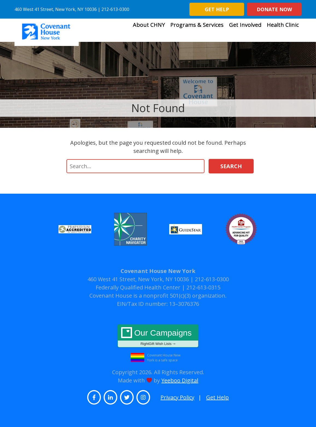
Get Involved (245, 30)
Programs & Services (197, 30)
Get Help (217, 9)
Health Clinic (283, 30)
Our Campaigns (158, 337)
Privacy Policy (177, 397)
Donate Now (274, 9)
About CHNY (149, 30)
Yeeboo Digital (179, 380)
